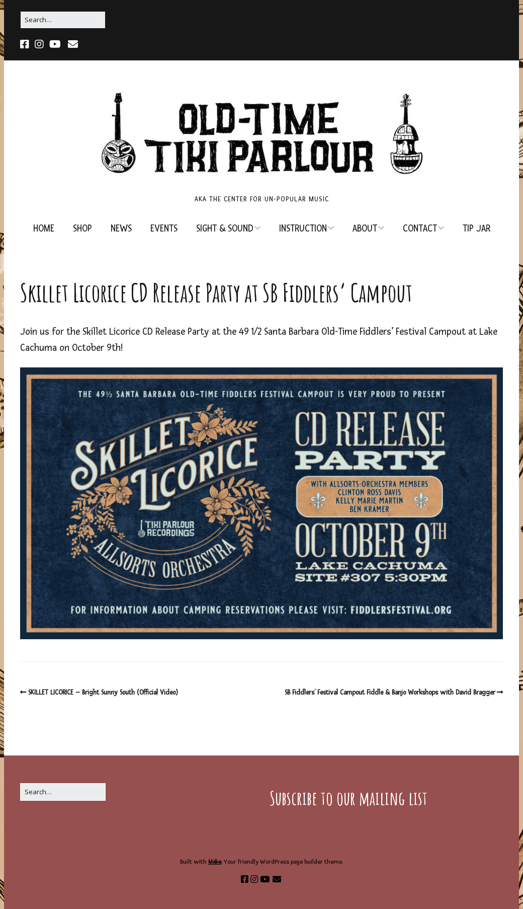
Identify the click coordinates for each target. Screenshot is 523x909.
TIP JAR (476, 229)
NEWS (121, 229)
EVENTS (164, 229)
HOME (43, 229)
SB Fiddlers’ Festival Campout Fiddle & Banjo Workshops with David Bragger (390, 693)
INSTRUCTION (303, 229)
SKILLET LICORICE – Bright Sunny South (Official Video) (103, 693)
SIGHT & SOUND (224, 229)
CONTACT (420, 229)
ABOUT (365, 229)
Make (214, 862)
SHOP (82, 229)
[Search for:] (63, 20)
